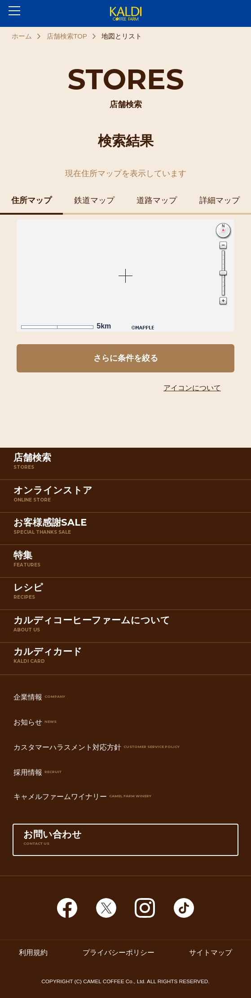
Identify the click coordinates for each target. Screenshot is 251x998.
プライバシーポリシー (118, 952)
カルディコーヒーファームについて (127, 627)
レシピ (127, 595)
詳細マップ (219, 200)
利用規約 (33, 952)
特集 (127, 562)
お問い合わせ (125, 842)
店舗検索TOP (67, 36)
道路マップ (157, 200)
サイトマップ (210, 952)
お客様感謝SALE (127, 530)
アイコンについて (192, 388)
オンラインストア (127, 497)
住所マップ (31, 200)
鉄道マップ (94, 200)
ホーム (22, 36)
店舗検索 (127, 465)
